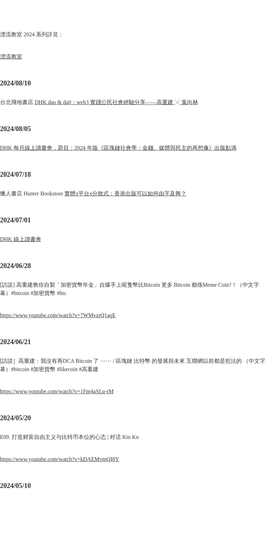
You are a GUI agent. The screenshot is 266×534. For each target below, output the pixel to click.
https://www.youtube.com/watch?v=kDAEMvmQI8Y (59, 459)
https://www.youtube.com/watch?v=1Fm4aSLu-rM (57, 391)
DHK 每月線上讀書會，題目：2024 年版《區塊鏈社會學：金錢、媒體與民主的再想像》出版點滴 (118, 148)
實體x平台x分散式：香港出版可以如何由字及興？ (125, 193)
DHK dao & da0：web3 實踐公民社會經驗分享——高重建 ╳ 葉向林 (116, 102)
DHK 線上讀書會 (20, 239)
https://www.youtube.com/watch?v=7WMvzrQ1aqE (58, 315)
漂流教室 (11, 56)
